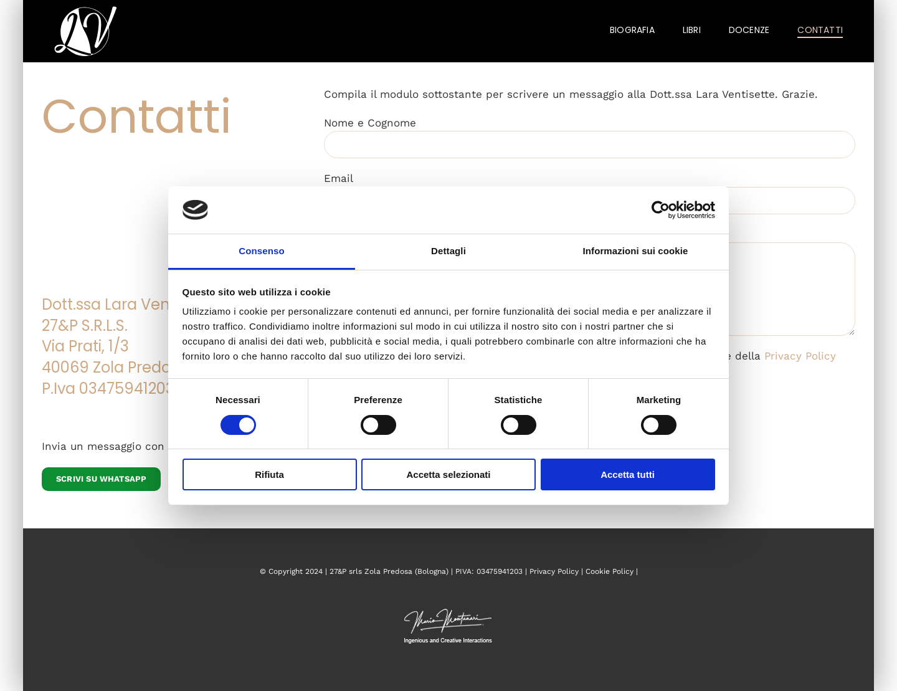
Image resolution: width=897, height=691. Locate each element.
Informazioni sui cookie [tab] (635, 250)
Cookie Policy (610, 571)
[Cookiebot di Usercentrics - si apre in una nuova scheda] (660, 210)
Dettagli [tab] (448, 250)
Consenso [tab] (261, 250)
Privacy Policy (800, 356)
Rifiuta (269, 474)
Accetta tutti (627, 474)
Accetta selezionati (448, 474)
